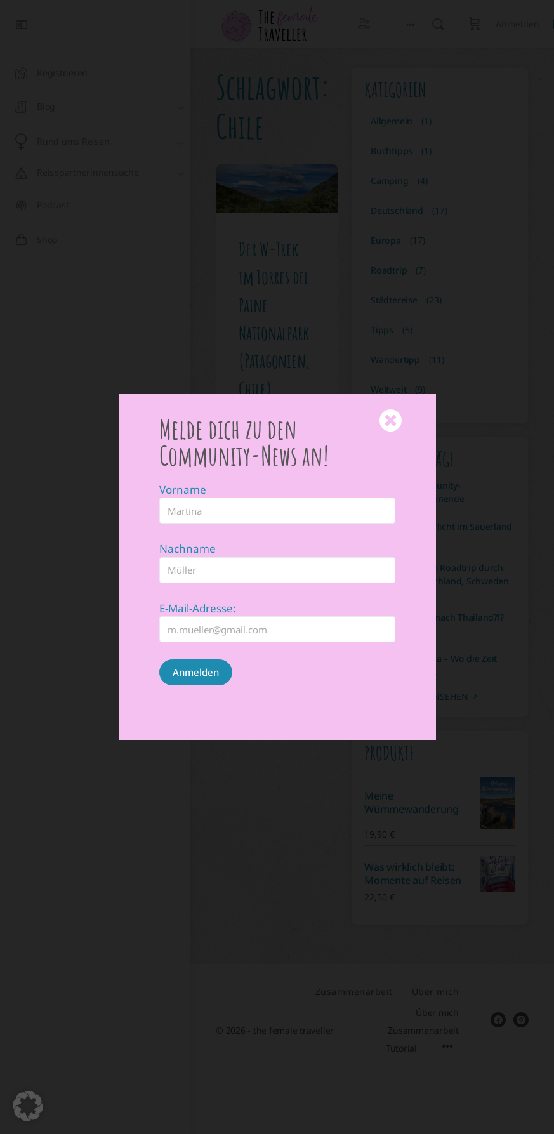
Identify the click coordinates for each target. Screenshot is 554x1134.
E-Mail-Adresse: (197, 591)
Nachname (187, 531)
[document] (277, 567)
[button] (28, 1106)
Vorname (182, 472)
